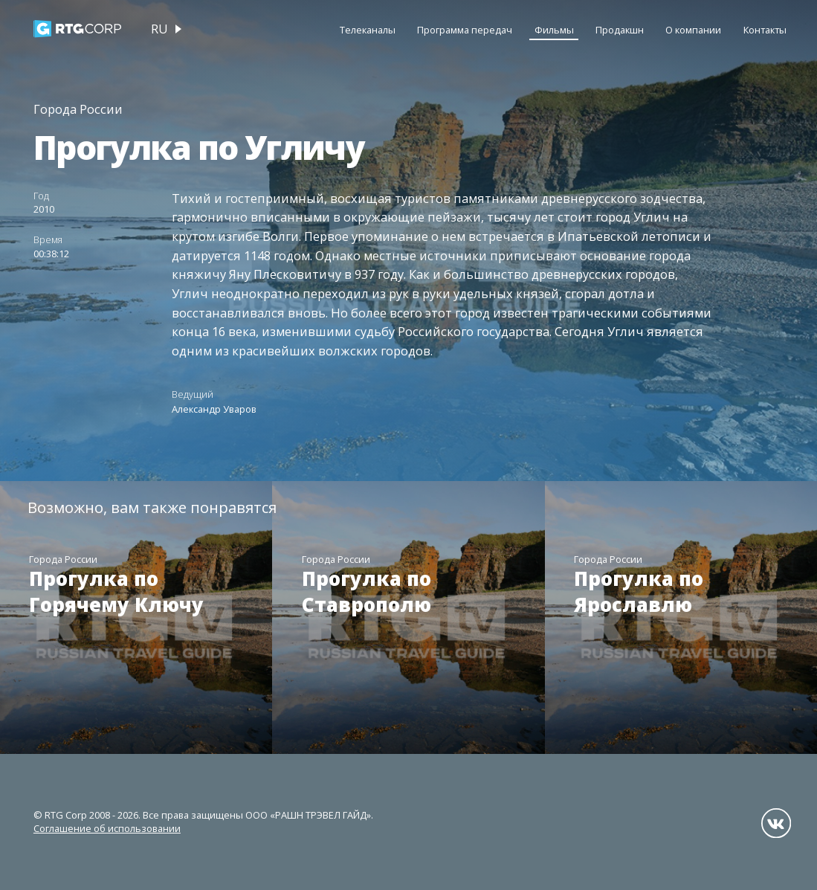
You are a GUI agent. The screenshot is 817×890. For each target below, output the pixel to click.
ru (159, 28)
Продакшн (619, 29)
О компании (693, 29)
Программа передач (464, 29)
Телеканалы (367, 29)
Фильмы (554, 29)
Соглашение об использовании (107, 828)
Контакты (765, 29)
